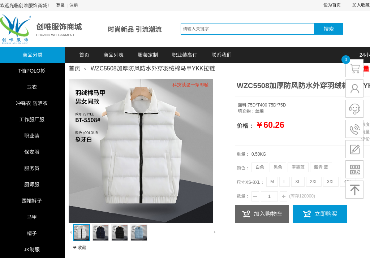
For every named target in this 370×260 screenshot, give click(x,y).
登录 (60, 5)
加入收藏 (361, 5)
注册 (73, 5)
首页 (84, 55)
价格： (245, 126)
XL (298, 181)
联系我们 (221, 55)
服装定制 (148, 55)
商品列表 (113, 55)
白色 (259, 167)
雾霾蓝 (298, 167)
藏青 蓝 (321, 167)
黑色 (278, 167)
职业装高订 (184, 55)
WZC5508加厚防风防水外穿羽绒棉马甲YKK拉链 (153, 68)
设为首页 (332, 5)
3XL (331, 181)
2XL (314, 181)
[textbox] (247, 29)
